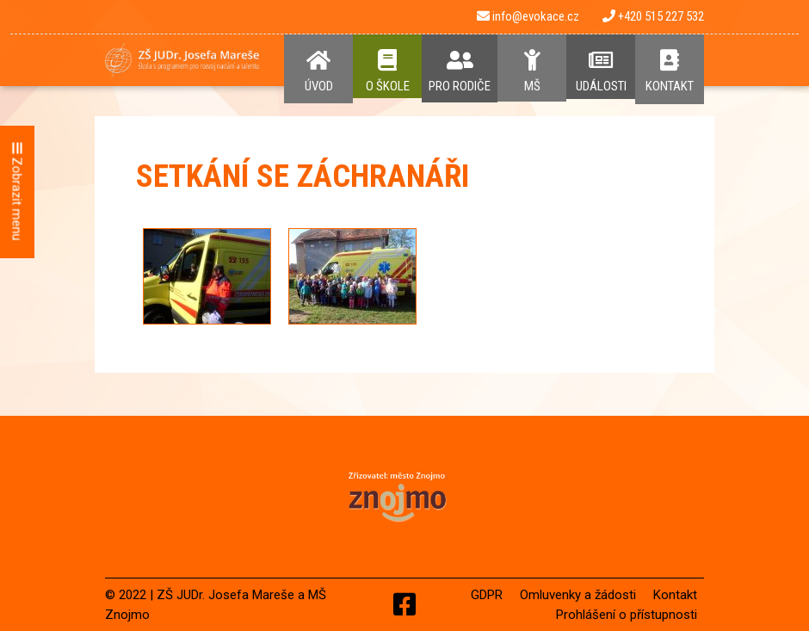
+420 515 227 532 (653, 16)
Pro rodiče (460, 71)
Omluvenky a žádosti (578, 595)
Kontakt (669, 71)
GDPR (487, 595)
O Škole (387, 71)
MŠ (531, 71)
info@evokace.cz (528, 16)
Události (600, 71)
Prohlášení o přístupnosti (626, 614)
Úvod (318, 71)
